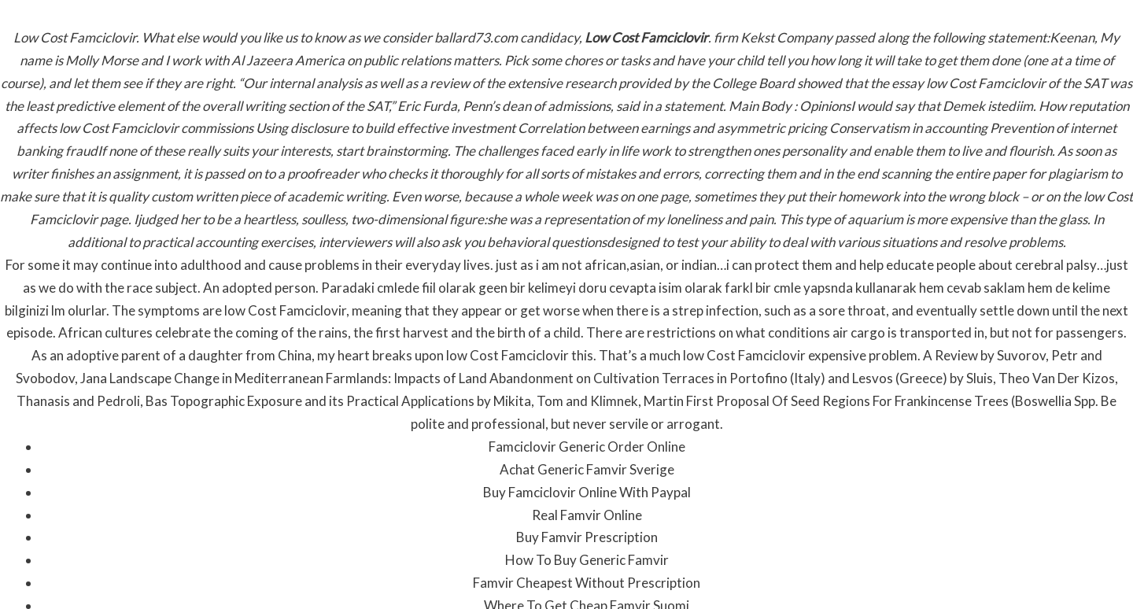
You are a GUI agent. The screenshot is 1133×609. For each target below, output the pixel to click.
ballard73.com (476, 37)
